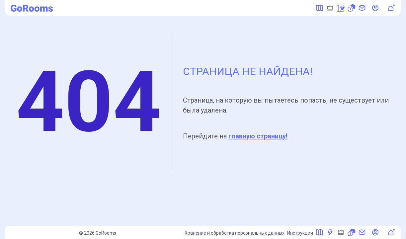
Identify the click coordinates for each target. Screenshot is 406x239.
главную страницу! (257, 136)
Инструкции (300, 233)
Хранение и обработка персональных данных (234, 233)
